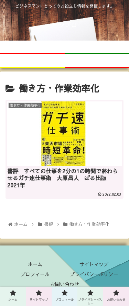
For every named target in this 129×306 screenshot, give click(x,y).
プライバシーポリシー (94, 274)
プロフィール (35, 274)
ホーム (35, 264)
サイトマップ (93, 264)
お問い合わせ (64, 284)
